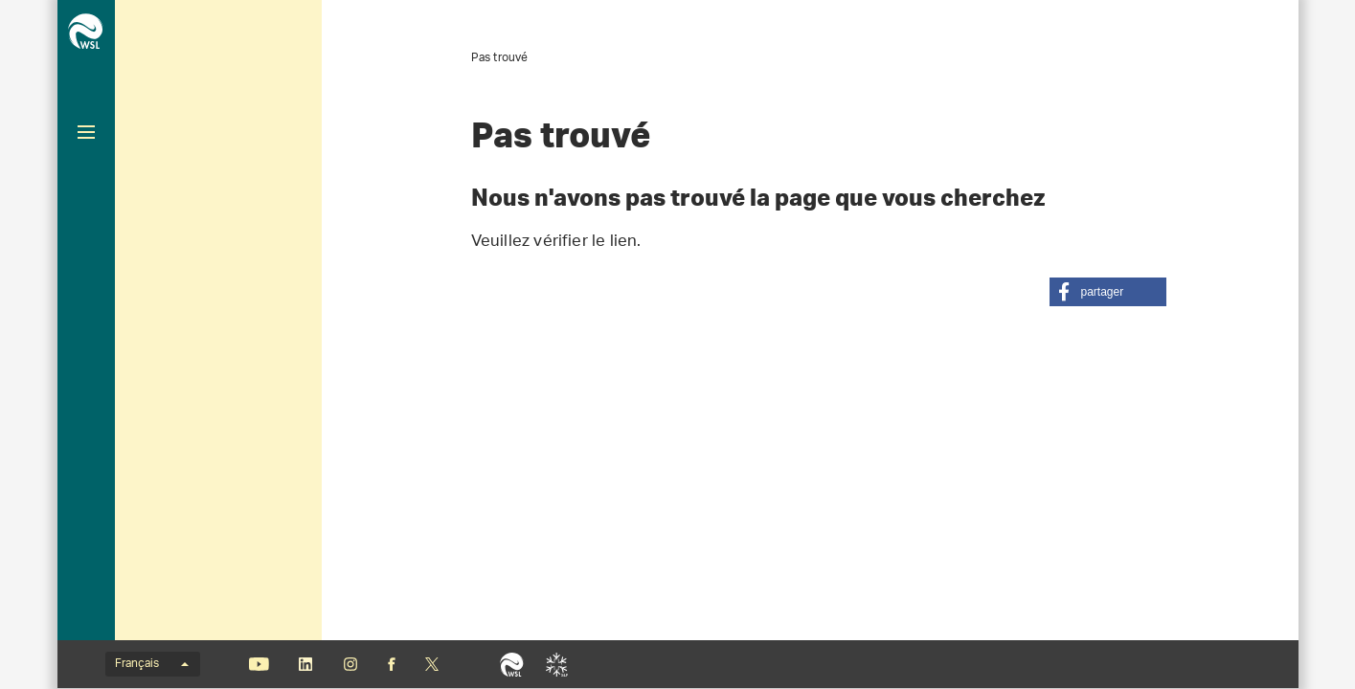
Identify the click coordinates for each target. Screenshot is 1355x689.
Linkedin (306, 664)
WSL (511, 664)
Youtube (259, 664)
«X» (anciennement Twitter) (432, 664)
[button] (1108, 292)
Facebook (391, 664)
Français (152, 664)
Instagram (351, 664)
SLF (556, 664)
